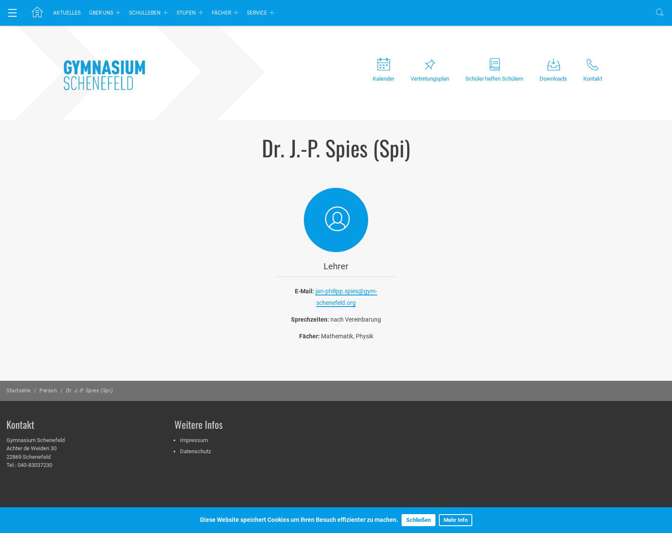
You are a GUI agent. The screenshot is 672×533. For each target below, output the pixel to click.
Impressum (194, 440)
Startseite (18, 391)
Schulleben (145, 13)
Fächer (221, 13)
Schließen (418, 520)
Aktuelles (67, 13)
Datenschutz (195, 451)
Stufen (186, 13)
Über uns (101, 13)
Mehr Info (456, 520)
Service (257, 13)
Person (48, 391)
